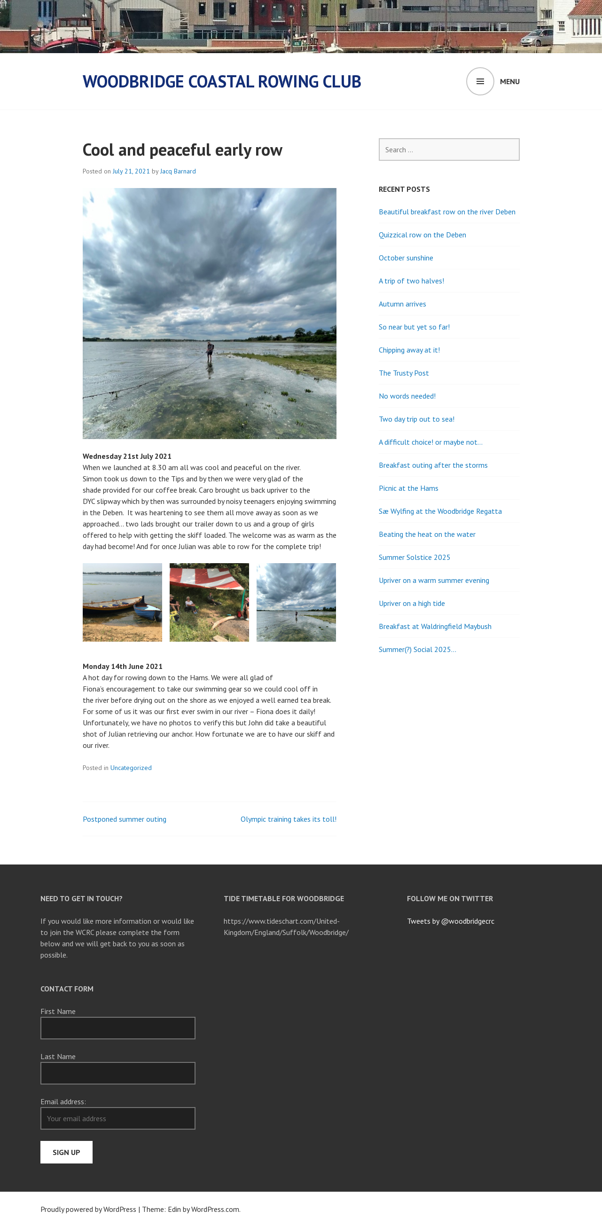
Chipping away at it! (409, 349)
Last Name (58, 1056)
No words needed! (407, 396)
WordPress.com (215, 1209)
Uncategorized (131, 767)
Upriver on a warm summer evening (434, 580)
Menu (510, 81)
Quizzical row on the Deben (422, 234)
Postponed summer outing (124, 819)
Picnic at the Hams (408, 488)
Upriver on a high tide (412, 603)
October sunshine (406, 257)
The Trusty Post (404, 372)
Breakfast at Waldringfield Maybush (435, 626)
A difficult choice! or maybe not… (431, 442)
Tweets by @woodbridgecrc (450, 921)
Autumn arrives (402, 303)
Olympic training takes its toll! (288, 819)
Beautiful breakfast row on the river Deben (447, 211)
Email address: (63, 1101)
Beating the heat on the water (427, 534)
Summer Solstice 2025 (415, 557)
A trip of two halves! (411, 280)
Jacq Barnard (178, 171)
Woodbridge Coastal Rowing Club (222, 81)
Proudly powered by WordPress (88, 1209)
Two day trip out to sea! (416, 419)
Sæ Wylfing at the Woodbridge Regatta (440, 511)
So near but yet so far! (414, 326)
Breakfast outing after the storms (433, 465)
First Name (58, 1011)
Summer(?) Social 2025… (417, 649)
